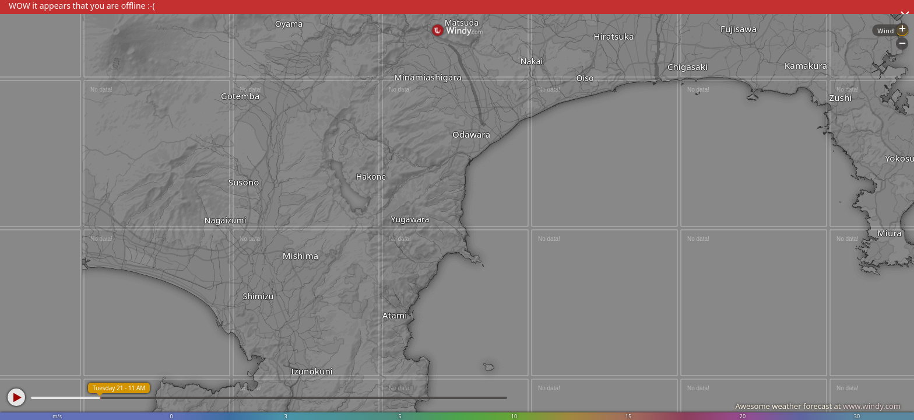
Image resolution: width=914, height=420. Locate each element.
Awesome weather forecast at (818, 406)
